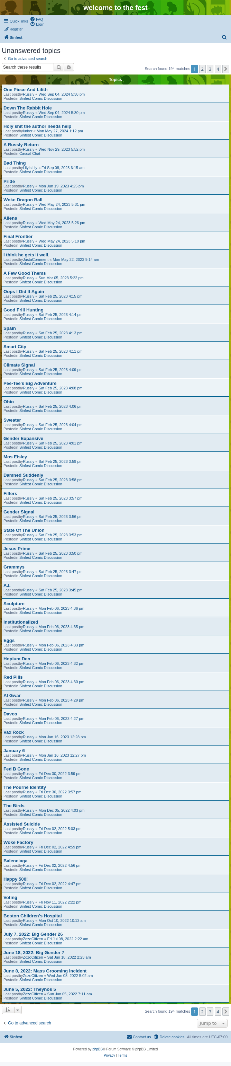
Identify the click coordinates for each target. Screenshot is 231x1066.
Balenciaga (15, 860)
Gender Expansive (23, 438)
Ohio (8, 401)
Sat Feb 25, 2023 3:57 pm (61, 498)
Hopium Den (16, 658)
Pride (9, 181)
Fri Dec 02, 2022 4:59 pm (60, 847)
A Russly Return (21, 144)
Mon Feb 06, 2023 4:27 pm (61, 718)
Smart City (14, 346)
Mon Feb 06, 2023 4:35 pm (61, 627)
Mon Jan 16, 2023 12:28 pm (62, 737)
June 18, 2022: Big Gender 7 (33, 952)
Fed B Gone (16, 769)
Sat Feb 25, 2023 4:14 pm (61, 314)
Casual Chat (29, 153)
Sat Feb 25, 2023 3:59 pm (61, 461)
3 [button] (210, 69)
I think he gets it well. (26, 254)
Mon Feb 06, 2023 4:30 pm (61, 682)
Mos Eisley (15, 456)
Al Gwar (12, 695)
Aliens (10, 218)
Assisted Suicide (21, 824)
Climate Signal (19, 365)
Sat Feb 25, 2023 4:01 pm (61, 443)
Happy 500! (15, 879)
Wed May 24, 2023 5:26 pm (62, 223)
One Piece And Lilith (25, 89)
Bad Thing (14, 163)
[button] (225, 69)
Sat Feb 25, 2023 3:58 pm (61, 480)
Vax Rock (13, 732)
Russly (28, 94)
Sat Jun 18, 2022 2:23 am (69, 957)
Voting (10, 897)
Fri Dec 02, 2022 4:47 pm (60, 884)
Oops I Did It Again (23, 291)
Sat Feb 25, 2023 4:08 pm (61, 388)
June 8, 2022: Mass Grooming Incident (44, 971)
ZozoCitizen (33, 939)
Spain (9, 328)
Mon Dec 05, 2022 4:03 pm (62, 810)
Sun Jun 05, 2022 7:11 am (69, 994)
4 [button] (218, 69)
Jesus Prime (16, 548)
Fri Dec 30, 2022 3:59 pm (60, 774)
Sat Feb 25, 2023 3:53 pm (61, 535)
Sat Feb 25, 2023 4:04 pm (61, 425)
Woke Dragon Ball (23, 199)
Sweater (12, 420)
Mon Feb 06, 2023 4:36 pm (61, 608)
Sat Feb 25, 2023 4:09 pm (61, 370)
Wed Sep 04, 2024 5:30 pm (62, 113)
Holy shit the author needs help (37, 126)
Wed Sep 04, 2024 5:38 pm (62, 94)
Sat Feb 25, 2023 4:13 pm (61, 333)
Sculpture (14, 603)
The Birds (14, 805)
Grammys (14, 567)
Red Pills (13, 677)
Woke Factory (18, 842)
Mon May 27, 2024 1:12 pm (60, 131)
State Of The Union (24, 530)
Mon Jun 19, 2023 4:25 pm (61, 186)
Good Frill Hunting (23, 309)
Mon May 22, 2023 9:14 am (76, 259)
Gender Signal (18, 511)
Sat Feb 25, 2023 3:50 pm (61, 553)
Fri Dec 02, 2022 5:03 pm (60, 829)
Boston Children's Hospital (32, 915)
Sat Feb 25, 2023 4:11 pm (61, 351)
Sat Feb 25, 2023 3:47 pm (61, 572)
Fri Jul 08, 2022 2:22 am (68, 939)
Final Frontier (18, 236)
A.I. (7, 585)
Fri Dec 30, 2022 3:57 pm (60, 792)
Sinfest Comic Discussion (40, 98)
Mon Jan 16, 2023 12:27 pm (62, 755)
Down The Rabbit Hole (27, 108)
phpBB (97, 1049)
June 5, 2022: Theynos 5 (29, 989)
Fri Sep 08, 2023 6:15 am (62, 168)
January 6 (14, 750)
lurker (28, 131)
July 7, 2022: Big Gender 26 (33, 934)
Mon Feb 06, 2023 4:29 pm (61, 700)
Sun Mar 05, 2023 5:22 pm (61, 278)
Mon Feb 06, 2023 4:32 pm (61, 663)
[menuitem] (36, 19)
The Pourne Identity (24, 787)
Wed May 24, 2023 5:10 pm (62, 241)
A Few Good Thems (24, 273)
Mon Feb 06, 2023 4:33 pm (61, 645)
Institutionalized (20, 622)
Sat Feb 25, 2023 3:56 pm (61, 516)
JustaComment (35, 259)
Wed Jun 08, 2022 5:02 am (70, 976)
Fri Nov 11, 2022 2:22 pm (60, 902)
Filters (10, 493)
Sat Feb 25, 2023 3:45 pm (61, 590)
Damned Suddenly (23, 475)
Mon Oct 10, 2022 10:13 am (62, 920)
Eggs (9, 640)
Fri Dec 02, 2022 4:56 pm (60, 865)
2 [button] (202, 69)
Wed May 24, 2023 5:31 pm (62, 204)
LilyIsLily (30, 168)
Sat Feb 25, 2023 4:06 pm (61, 406)
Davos (10, 713)
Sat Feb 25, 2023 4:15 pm (61, 296)
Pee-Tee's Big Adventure (29, 383)
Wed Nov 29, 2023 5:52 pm (62, 149)
